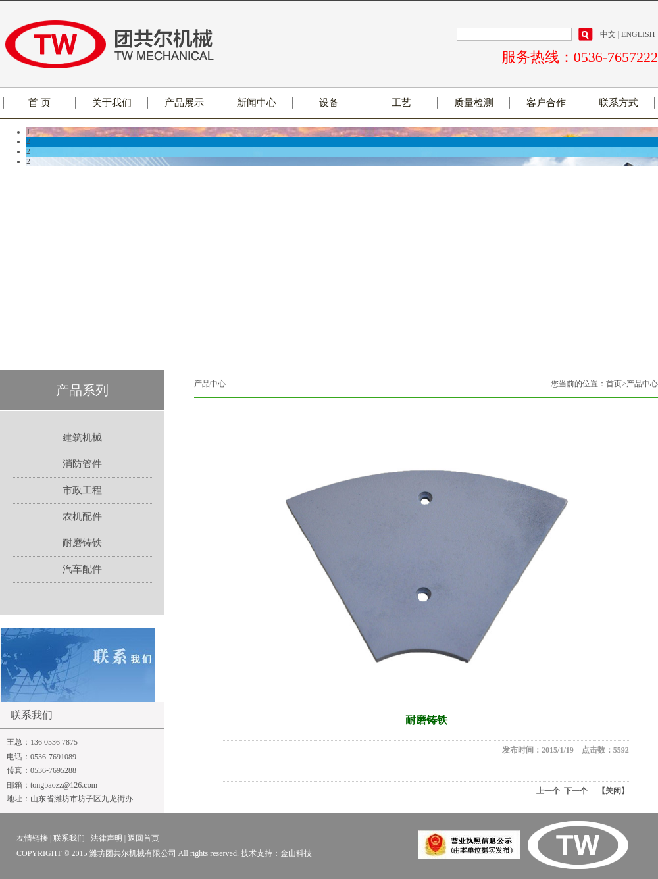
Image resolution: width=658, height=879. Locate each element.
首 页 (39, 102)
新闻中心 (256, 102)
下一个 (574, 790)
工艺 (401, 102)
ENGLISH (638, 34)
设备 (329, 102)
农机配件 (82, 516)
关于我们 (112, 102)
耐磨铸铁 (82, 543)
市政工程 (82, 490)
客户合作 (546, 102)
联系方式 (618, 102)
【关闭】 (613, 790)
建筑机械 (82, 437)
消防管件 (82, 464)
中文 (608, 34)
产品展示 (184, 102)
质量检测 (474, 102)
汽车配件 (82, 569)
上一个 (548, 790)
